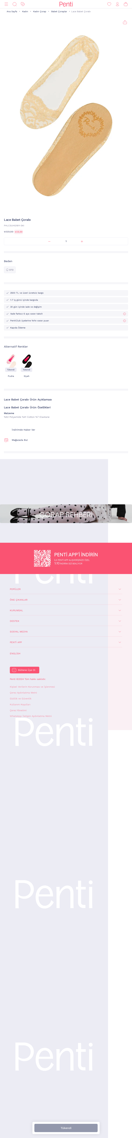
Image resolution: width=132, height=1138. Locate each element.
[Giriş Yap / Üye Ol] (117, 4)
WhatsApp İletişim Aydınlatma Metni (31, 716)
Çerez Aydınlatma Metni (23, 692)
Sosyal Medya (19, 631)
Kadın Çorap (39, 11)
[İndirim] (22, 4)
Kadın (25, 11)
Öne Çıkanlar (19, 599)
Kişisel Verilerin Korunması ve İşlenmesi (32, 686)
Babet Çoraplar (59, 11)
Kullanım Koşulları (20, 704)
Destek (14, 621)
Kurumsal (16, 610)
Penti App (16, 642)
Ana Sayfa (12, 11)
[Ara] (14, 4)
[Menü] (6, 4)
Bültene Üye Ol (26, 670)
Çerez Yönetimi (18, 710)
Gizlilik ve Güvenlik (20, 698)
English (15, 653)
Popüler (15, 589)
